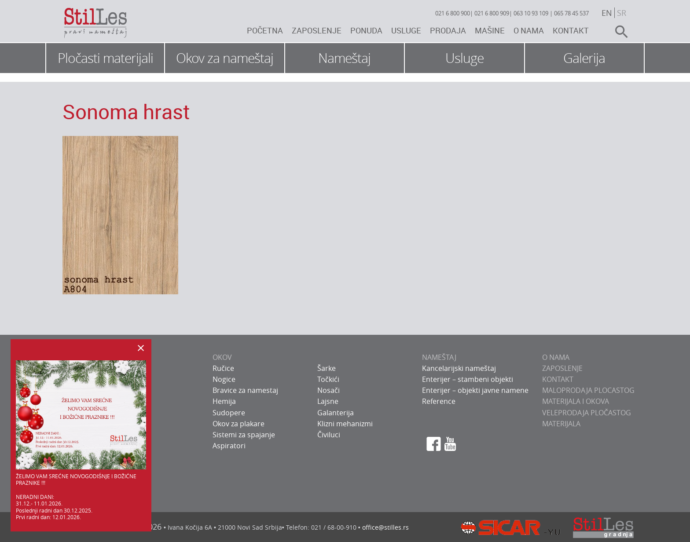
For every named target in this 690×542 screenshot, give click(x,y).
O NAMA (555, 357)
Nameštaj (344, 58)
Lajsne (327, 401)
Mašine (490, 30)
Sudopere (229, 412)
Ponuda (366, 30)
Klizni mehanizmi (345, 423)
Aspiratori (229, 445)
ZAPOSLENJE (562, 368)
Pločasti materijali (105, 58)
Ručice (223, 368)
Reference (438, 401)
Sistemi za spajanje (244, 434)
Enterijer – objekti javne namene (475, 390)
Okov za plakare (238, 423)
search (617, 31)
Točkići (328, 379)
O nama (529, 30)
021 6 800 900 (452, 13)
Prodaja (448, 30)
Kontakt (571, 30)
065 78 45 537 (571, 13)
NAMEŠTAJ (439, 357)
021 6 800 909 (491, 13)
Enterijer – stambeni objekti (467, 379)
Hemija (224, 401)
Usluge (406, 30)
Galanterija (335, 412)
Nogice (224, 379)
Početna (265, 30)
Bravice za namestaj (245, 390)
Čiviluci (328, 434)
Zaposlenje (316, 30)
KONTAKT (557, 379)
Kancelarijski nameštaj (459, 368)
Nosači (328, 390)
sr (621, 12)
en (607, 12)
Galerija (584, 58)
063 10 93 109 (531, 13)
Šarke (326, 368)
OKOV (222, 357)
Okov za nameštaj (224, 58)
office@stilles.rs (385, 527)
